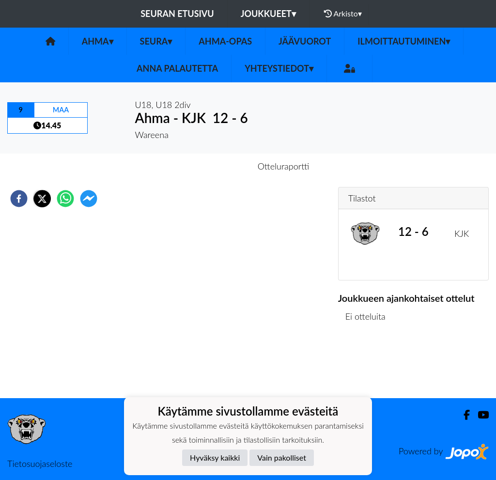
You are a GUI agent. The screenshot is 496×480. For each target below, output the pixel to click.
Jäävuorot (305, 41)
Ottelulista (369, 365)
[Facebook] (463, 415)
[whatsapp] (65, 198)
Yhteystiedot (279, 68)
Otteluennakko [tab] (214, 166)
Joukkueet (268, 13)
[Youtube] (479, 415)
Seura (156, 41)
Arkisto (343, 13)
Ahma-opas (225, 41)
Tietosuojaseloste (39, 463)
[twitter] (42, 198)
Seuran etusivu (177, 13)
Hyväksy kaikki (215, 457)
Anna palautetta (177, 68)
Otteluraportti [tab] (284, 166)
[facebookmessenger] (88, 198)
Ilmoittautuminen (403, 41)
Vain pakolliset (281, 457)
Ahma (97, 41)
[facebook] (19, 198)
